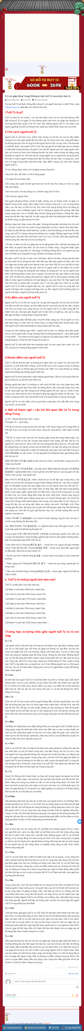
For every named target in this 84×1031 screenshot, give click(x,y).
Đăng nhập (74, 974)
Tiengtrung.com (12, 107)
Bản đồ (47, 1024)
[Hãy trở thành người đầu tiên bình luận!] (46, 982)
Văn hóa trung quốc (41, 100)
